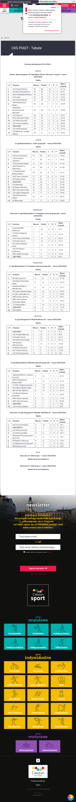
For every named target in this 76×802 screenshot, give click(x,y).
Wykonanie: (38, 794)
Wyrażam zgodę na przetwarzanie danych (36, 552)
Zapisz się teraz (38, 568)
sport (4, 11)
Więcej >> (50, 552)
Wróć (6, 38)
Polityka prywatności (38, 781)
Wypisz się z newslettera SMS (38, 574)
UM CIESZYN (44, 789)
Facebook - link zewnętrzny (38, 760)
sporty (20, 10)
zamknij (55, 8)
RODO (38, 785)
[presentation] (38, 559)
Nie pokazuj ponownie (52, 31)
